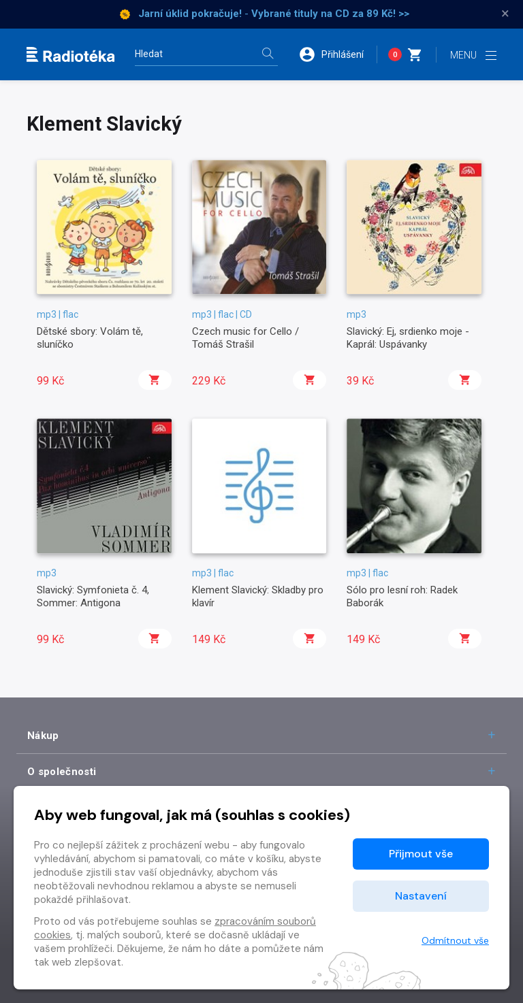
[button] (337, 54)
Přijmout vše (421, 853)
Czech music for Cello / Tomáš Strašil (245, 337)
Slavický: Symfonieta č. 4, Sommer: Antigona (93, 596)
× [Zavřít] (505, 13)
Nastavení (421, 896)
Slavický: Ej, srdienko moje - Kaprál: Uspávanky (408, 337)
